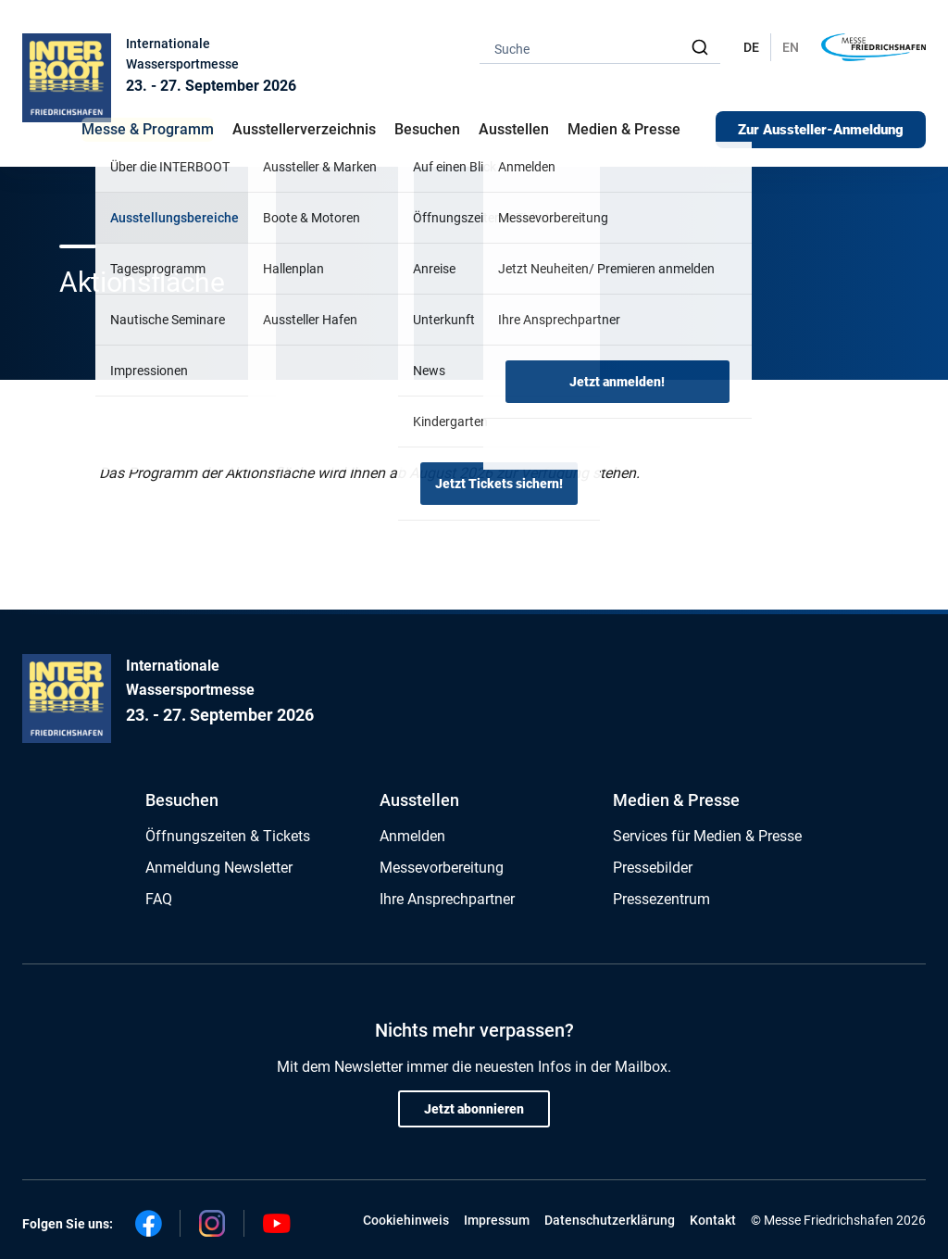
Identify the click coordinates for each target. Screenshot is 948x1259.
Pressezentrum (661, 899)
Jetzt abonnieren (474, 1109)
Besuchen (181, 800)
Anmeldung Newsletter (219, 867)
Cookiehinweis (406, 1220)
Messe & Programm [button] (147, 129)
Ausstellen (419, 800)
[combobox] (600, 47)
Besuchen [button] (427, 129)
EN (790, 47)
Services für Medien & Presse (707, 836)
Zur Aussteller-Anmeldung (821, 129)
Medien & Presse (624, 129)
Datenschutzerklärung (609, 1220)
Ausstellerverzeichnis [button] (304, 129)
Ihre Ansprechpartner (447, 899)
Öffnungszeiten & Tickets (227, 836)
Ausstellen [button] (514, 129)
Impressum (497, 1220)
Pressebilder (652, 867)
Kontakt (713, 1220)
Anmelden (412, 836)
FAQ (158, 899)
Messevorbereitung (442, 867)
